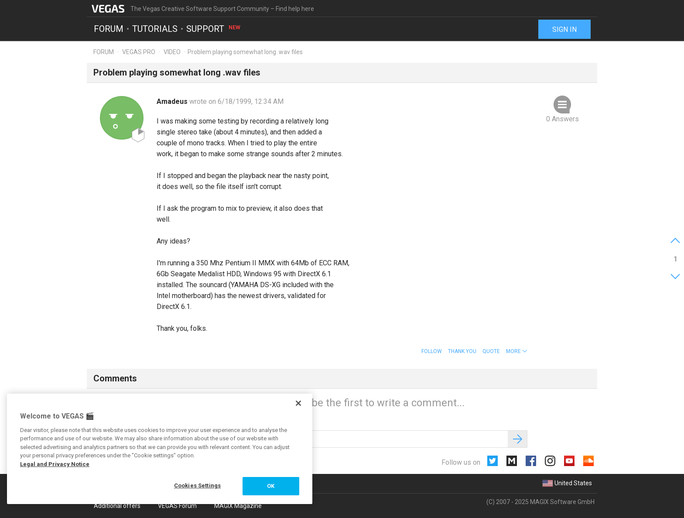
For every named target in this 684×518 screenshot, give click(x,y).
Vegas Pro (138, 51)
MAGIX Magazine (238, 505)
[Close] (298, 403)
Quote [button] (491, 351)
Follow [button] (431, 351)
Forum (108, 29)
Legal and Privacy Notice (54, 464)
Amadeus (173, 101)
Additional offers (117, 505)
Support (213, 29)
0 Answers (562, 119)
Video (172, 51)
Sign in (564, 29)
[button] (516, 351)
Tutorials (155, 29)
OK (270, 486)
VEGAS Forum (177, 505)
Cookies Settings (197, 485)
